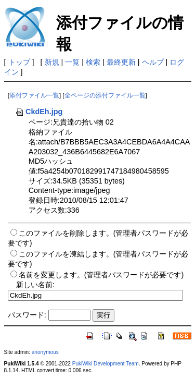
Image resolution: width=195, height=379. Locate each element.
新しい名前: (35, 284)
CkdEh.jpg (38, 111)
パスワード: (27, 315)
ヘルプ (153, 62)
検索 (93, 62)
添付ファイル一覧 (34, 95)
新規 (52, 62)
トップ (19, 62)
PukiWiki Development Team (105, 363)
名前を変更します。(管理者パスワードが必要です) (101, 275)
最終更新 (121, 62)
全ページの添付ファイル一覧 (105, 95)
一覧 (72, 62)
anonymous (45, 352)
